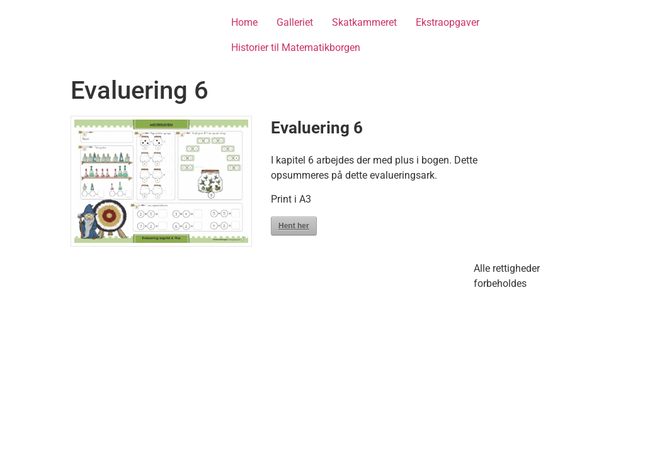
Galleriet (295, 22)
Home (244, 22)
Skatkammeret (364, 22)
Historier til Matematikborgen (295, 47)
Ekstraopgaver (447, 22)
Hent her (293, 225)
